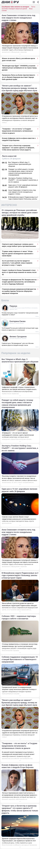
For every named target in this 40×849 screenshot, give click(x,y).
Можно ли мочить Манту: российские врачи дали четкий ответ (18, 59)
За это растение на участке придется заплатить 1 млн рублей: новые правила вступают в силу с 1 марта (17, 263)
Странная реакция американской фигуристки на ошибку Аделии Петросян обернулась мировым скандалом (19, 291)
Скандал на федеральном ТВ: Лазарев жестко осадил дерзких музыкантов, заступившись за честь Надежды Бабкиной (19, 282)
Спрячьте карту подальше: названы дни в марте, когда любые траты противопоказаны (19, 245)
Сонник (4, 10)
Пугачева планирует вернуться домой (14, 9)
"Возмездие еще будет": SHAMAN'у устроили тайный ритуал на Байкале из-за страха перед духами (19, 68)
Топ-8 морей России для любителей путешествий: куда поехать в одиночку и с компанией (20, 329)
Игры (31, 9)
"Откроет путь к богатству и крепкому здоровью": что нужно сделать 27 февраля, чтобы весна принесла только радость (18, 148)
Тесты (33, 7)
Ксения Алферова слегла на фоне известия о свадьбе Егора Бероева (19, 139)
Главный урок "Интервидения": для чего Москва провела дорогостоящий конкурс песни (18, 344)
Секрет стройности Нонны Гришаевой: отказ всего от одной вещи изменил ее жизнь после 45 (19, 272)
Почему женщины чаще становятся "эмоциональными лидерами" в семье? (20, 314)
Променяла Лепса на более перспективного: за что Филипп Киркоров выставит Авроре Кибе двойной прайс (18, 77)
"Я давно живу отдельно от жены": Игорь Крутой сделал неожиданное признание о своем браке (17, 253)
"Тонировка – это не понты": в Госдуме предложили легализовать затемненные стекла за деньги (17, 131)
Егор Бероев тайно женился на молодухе (15, 7)
